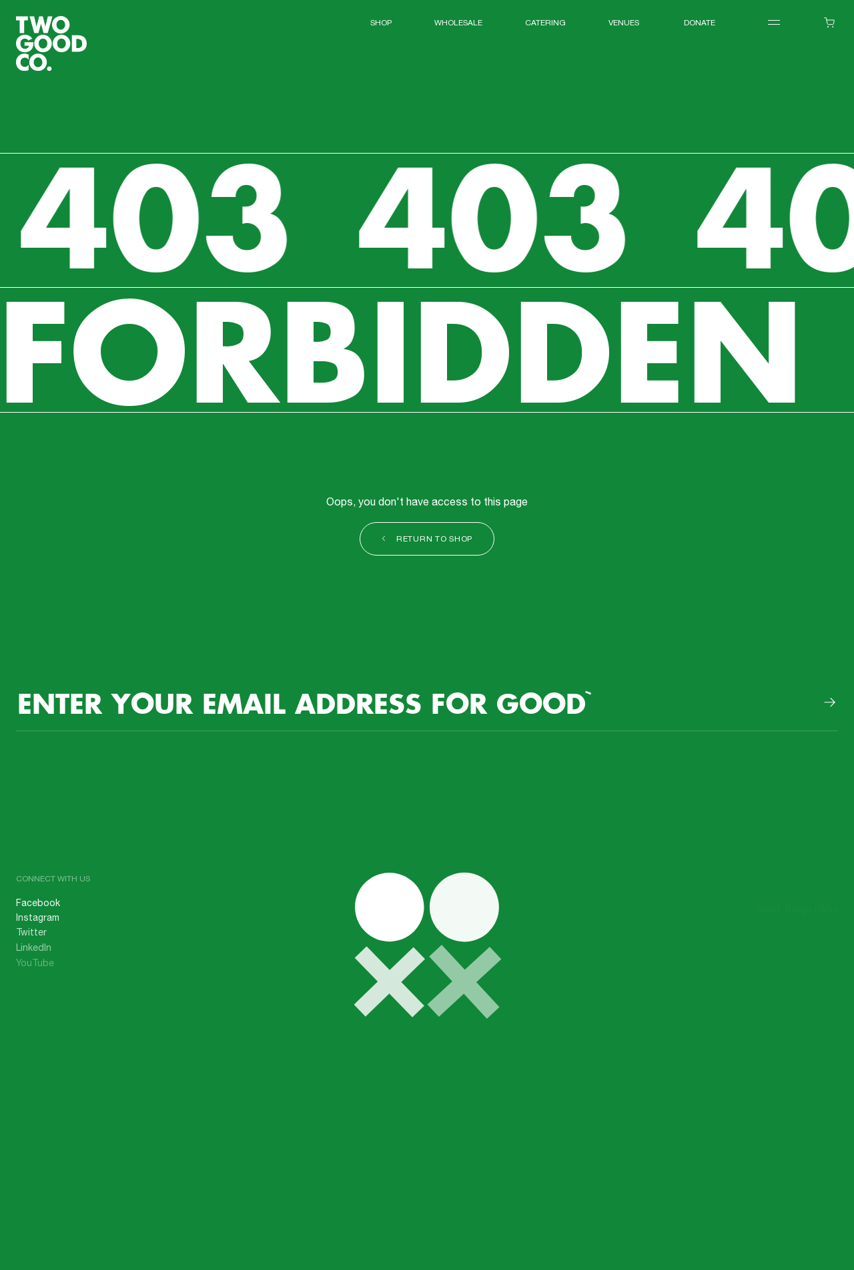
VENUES (624, 23)
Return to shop (427, 540)
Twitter (31, 938)
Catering (545, 23)
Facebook (38, 909)
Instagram (37, 924)
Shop (381, 23)
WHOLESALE (458, 23)
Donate (699, 23)
